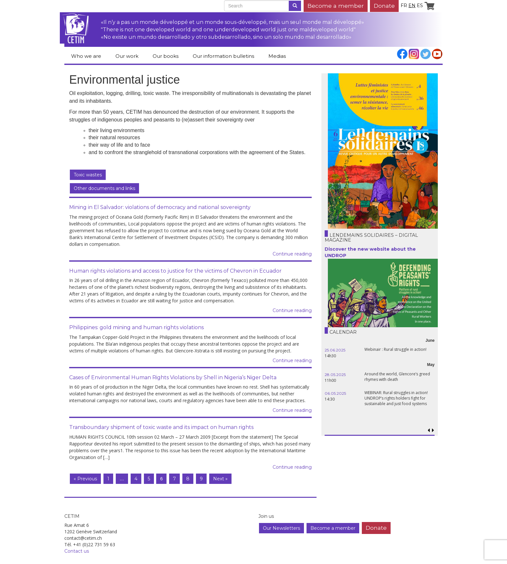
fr (404, 5)
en (411, 5)
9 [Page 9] (201, 479)
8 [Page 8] (187, 479)
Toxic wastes (88, 175)
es (420, 5)
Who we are (86, 56)
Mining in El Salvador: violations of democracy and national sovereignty (160, 207)
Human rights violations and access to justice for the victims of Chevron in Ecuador (175, 271)
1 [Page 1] (108, 479)
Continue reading (292, 254)
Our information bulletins (223, 56)
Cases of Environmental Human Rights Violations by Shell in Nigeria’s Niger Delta (172, 377)
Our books (165, 56)
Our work (126, 56)
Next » (220, 479)
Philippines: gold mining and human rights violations (136, 327)
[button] (433, 430)
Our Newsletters (281, 528)
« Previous (85, 479)
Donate (384, 5)
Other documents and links (104, 188)
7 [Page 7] (174, 479)
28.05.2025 (335, 374)
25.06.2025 (335, 350)
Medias (277, 56)
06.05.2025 (335, 393)
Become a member (335, 5)
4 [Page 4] (136, 479)
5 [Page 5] (149, 479)
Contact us (76, 551)
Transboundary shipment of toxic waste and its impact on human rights (161, 427)
